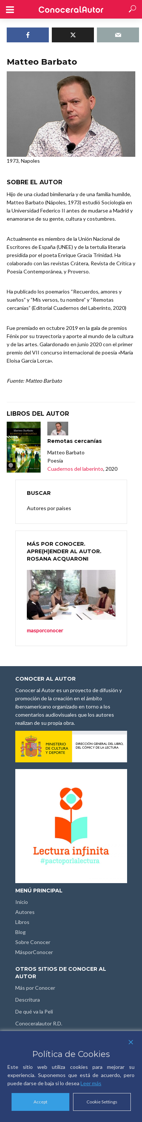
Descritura (27, 999)
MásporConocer (34, 952)
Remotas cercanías (74, 441)
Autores (25, 912)
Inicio (21, 902)
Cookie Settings (101, 1102)
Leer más (91, 1083)
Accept (40, 1102)
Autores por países (49, 508)
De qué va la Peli (34, 1011)
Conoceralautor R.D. (38, 1023)
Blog (20, 932)
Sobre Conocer (32, 942)
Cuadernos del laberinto (75, 469)
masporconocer (45, 630)
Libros (22, 922)
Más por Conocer (35, 988)
